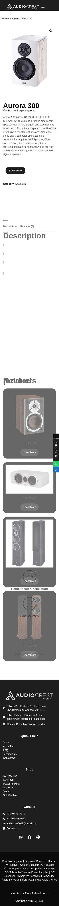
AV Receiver (10, 776)
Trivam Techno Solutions (36, 893)
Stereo (6, 791)
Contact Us (9, 758)
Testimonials (10, 754)
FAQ (5, 750)
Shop (6, 742)
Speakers (14, 18)
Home (5, 18)
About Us (8, 746)
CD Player (8, 780)
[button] (42, 6)
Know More (15, 170)
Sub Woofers (10, 795)
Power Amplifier (11, 783)
